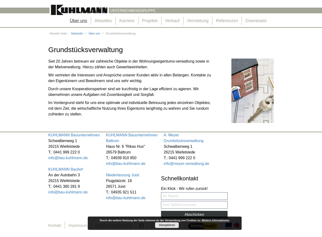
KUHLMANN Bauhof (65, 169)
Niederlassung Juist (122, 175)
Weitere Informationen (215, 220)
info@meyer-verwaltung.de (186, 164)
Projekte (150, 20)
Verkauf (172, 20)
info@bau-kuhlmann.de (68, 158)
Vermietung (198, 20)
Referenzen (227, 20)
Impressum (77, 225)
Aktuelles (103, 20)
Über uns (78, 20)
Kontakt (54, 225)
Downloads (256, 20)
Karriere (127, 20)
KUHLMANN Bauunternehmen (74, 135)
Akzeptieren (167, 225)
